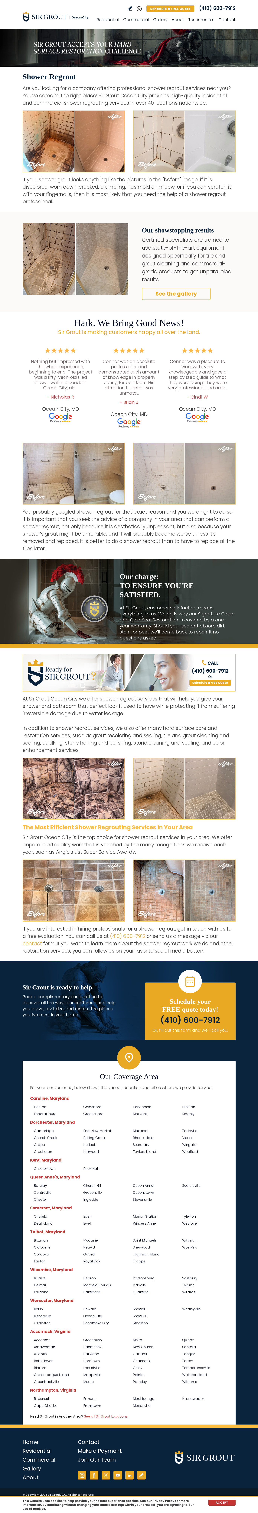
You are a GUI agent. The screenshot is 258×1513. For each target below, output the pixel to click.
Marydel (140, 1113)
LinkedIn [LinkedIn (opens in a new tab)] (129, 1475)
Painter (139, 1374)
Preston (188, 1106)
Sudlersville (191, 1185)
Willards (188, 1292)
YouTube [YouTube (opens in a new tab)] (117, 1475)
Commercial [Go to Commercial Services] (136, 20)
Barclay (40, 1185)
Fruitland (41, 1292)
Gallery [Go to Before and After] (160, 20)
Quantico (140, 1292)
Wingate (189, 1144)
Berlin (38, 1309)
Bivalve (40, 1278)
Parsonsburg (144, 1278)
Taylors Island (144, 1151)
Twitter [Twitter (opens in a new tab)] (106, 1475)
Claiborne (42, 1247)
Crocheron (43, 1151)
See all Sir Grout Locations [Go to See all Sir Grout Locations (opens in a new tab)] (105, 1416)
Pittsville (139, 1285)
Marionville (141, 1405)
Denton (40, 1106)
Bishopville (42, 1316)
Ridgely (188, 1113)
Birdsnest (41, 1398)
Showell (139, 1309)
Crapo (39, 1144)
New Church (143, 1347)
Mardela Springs (97, 1285)
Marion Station (145, 1216)
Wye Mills (189, 1247)
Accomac (42, 1340)
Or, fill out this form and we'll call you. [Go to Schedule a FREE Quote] (190, 1030)
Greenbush (92, 1340)
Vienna (188, 1137)
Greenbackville (46, 1381)
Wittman (189, 1240)
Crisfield (40, 1216)
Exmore (89, 1398)
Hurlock (89, 1144)
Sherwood (141, 1247)
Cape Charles (45, 1405)
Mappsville (92, 1374)
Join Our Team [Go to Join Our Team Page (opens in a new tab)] (97, 1459)
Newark (89, 1309)
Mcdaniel (91, 1240)
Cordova (41, 1254)
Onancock (141, 1360)
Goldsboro (92, 1106)
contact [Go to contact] (32, 943)
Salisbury (189, 1278)
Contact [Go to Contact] (227, 20)
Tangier (188, 1353)
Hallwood (91, 1353)
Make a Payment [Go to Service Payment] (100, 1451)
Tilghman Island (146, 1254)
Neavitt (89, 1247)
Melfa (137, 1340)
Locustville (91, 1367)
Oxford (89, 1254)
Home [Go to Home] (30, 1442)
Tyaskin (188, 1285)
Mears (88, 1381)
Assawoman (44, 1347)
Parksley (140, 1381)
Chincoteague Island (51, 1374)
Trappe (139, 1261)
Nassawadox (193, 1398)
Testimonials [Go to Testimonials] (201, 20)
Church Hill (92, 1185)
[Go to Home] (56, 16)
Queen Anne (143, 1185)
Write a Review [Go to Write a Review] (130, 8)
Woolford (190, 1151)
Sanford (189, 1347)
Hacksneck (92, 1347)
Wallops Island (194, 1374)
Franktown (92, 1405)
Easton (39, 1261)
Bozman (41, 1240)
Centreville (42, 1192)
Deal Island (43, 1223)
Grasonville (92, 1192)
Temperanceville (196, 1367)
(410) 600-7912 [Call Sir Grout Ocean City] (217, 8)
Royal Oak (91, 1261)
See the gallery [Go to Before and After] (176, 293)
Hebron (89, 1278)
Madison (140, 1130)
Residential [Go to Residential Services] (107, 20)
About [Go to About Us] (178, 20)
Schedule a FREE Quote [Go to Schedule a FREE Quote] (170, 8)
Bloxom (40, 1367)
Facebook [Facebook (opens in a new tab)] (94, 1475)
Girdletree (42, 1323)
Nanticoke (91, 1292)
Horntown (91, 1360)
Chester (40, 1199)
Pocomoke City (96, 1323)
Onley (137, 1367)
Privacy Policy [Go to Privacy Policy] (163, 1501)
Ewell (87, 1223)
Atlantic (40, 1353)
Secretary (141, 1144)
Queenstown (143, 1192)
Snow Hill (140, 1316)
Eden (87, 1216)
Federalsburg (45, 1113)
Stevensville (142, 1199)
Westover (190, 1223)
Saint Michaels (145, 1240)
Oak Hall (140, 1353)
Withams (189, 1381)
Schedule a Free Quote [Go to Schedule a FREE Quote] (210, 683)
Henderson (142, 1106)
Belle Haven (43, 1360)
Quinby (188, 1340)
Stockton (140, 1323)
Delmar (40, 1285)
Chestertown (45, 1168)
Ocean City (92, 1316)
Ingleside (90, 1199)
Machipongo (143, 1398)
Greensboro (93, 1113)
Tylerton (189, 1216)
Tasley (187, 1360)
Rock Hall (91, 1168)
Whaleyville (191, 1309)
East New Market (97, 1130)
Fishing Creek (94, 1137)
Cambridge (44, 1130)
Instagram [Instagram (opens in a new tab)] (82, 1475)
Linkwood (91, 1151)
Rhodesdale (143, 1137)
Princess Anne (144, 1223)
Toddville (189, 1130)
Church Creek (45, 1137)
